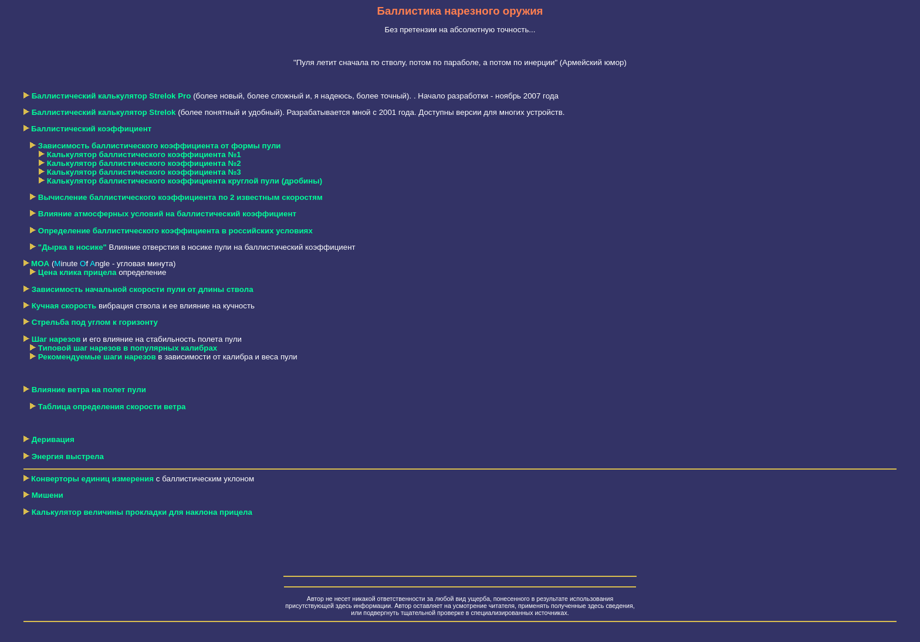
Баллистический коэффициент (91, 128)
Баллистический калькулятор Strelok (104, 112)
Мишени (47, 495)
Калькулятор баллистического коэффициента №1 (144, 154)
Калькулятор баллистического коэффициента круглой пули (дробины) (185, 180)
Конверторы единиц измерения (92, 478)
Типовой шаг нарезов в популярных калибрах (127, 348)
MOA (40, 263)
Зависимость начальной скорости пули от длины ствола (142, 289)
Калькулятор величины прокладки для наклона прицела (137, 512)
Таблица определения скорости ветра (112, 406)
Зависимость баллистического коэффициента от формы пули (159, 145)
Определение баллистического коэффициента (175, 230)
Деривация (53, 439)
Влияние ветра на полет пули (89, 389)
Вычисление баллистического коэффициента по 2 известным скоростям (180, 197)
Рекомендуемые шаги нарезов (97, 356)
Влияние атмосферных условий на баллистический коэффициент (167, 213)
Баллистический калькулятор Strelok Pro (111, 95)
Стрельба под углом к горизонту (95, 322)
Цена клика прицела (77, 272)
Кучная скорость (64, 305)
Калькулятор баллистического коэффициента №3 (144, 172)
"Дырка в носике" (72, 247)
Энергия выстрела (68, 456)
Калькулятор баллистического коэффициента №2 (144, 163)
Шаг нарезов (56, 339)
